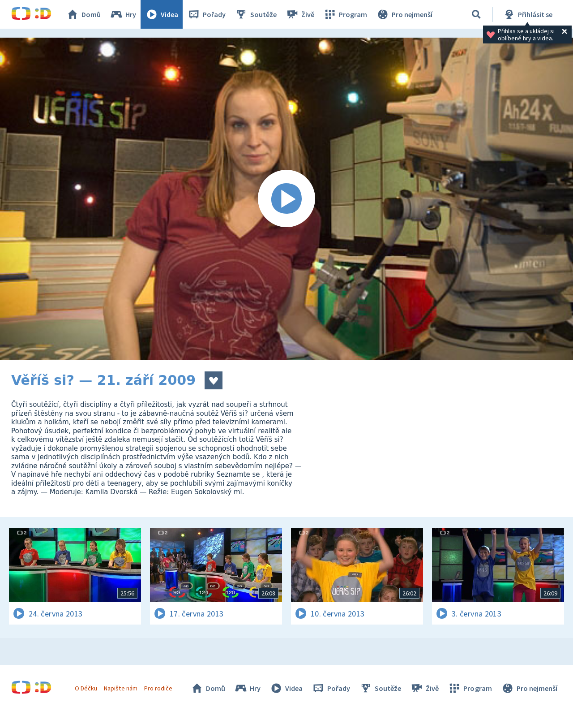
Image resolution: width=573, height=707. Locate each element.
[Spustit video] (286, 199)
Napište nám (120, 688)
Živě (300, 14)
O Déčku (86, 688)
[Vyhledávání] (476, 14)
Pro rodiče (158, 688)
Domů (83, 14)
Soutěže (256, 14)
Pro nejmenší (404, 14)
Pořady (206, 14)
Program (345, 14)
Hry (123, 14)
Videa (161, 14)
